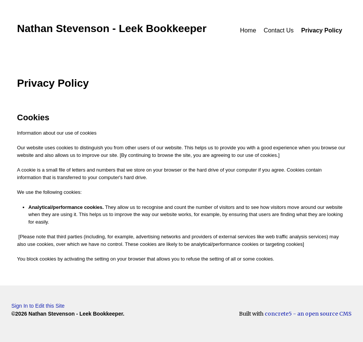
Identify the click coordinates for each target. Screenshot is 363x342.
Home (248, 30)
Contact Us (278, 30)
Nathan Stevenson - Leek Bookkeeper (111, 28)
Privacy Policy (321, 30)
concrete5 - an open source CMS (308, 313)
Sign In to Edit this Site (38, 306)
